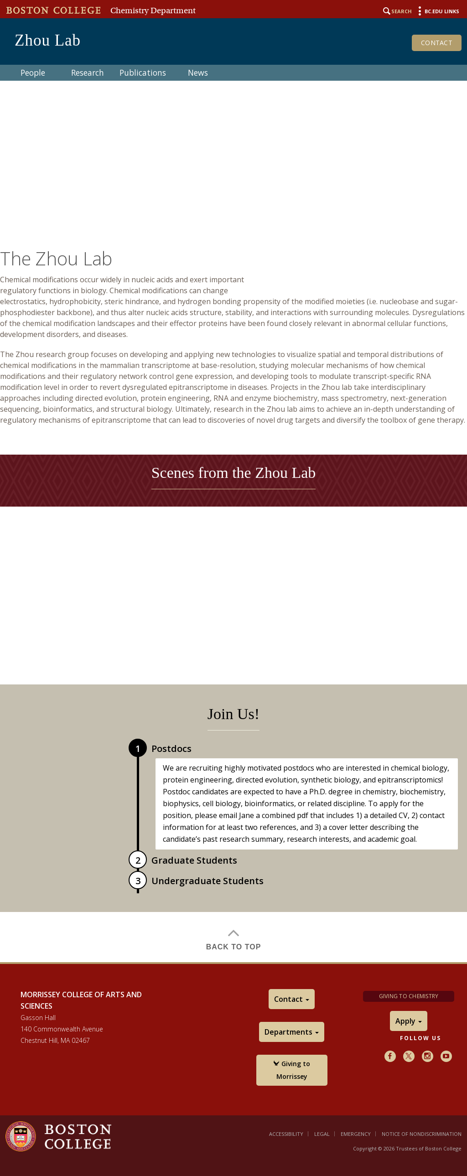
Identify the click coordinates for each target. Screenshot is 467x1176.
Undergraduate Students (207, 881)
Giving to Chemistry (409, 996)
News (198, 72)
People (33, 72)
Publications (142, 72)
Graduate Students (194, 860)
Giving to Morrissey (291, 1070)
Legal (322, 1133)
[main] (233, 591)
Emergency (356, 1133)
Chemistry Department (153, 10)
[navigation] (233, 72)
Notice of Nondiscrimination (422, 1133)
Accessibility (286, 1133)
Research (87, 72)
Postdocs (171, 748)
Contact (436, 42)
